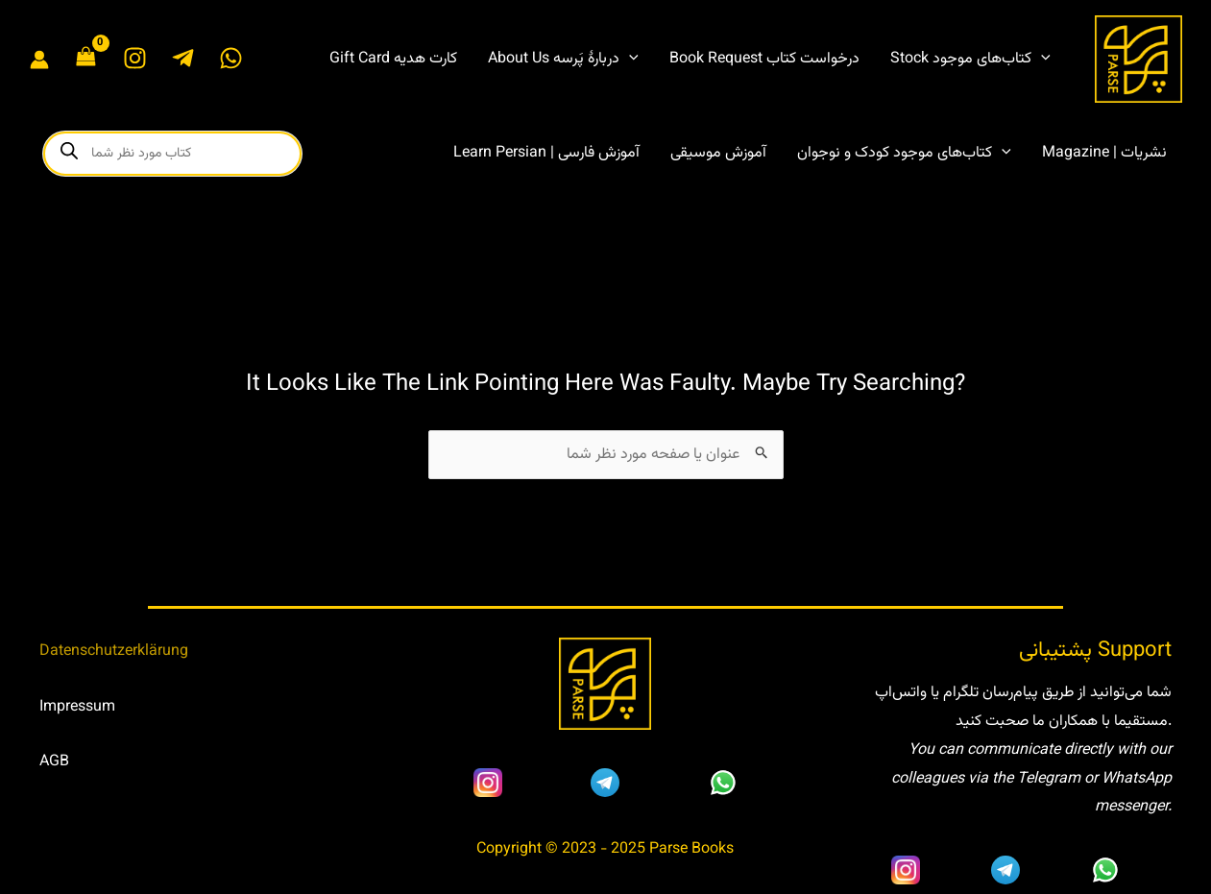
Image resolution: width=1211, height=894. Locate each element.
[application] (629, 59)
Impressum (77, 707)
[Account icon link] (39, 59)
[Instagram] (135, 58)
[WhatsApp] (231, 58)
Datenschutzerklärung (113, 652)
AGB (54, 762)
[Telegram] (183, 58)
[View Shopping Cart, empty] (86, 59)
